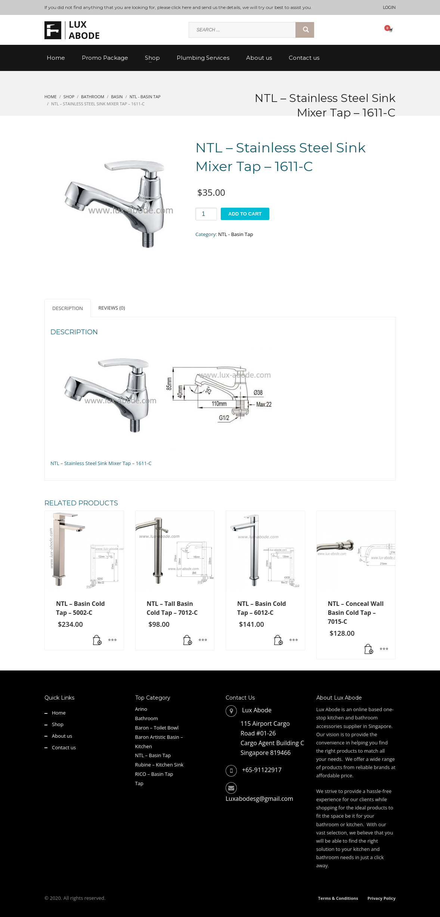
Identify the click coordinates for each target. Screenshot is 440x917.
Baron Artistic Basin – (159, 737)
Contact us (64, 747)
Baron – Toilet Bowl (157, 727)
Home (59, 712)
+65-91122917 (262, 770)
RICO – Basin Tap (154, 774)
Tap (139, 783)
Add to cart (244, 214)
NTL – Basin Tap (153, 755)
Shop (57, 724)
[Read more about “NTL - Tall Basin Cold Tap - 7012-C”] (187, 640)
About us (62, 735)
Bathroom (146, 718)
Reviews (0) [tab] (111, 307)
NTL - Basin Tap (235, 234)
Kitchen (143, 746)
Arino (141, 709)
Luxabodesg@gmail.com (259, 798)
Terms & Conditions (338, 898)
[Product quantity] (206, 214)
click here (181, 7)
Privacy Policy (382, 898)
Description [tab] (67, 308)
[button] (97, 640)
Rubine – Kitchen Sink (159, 764)
